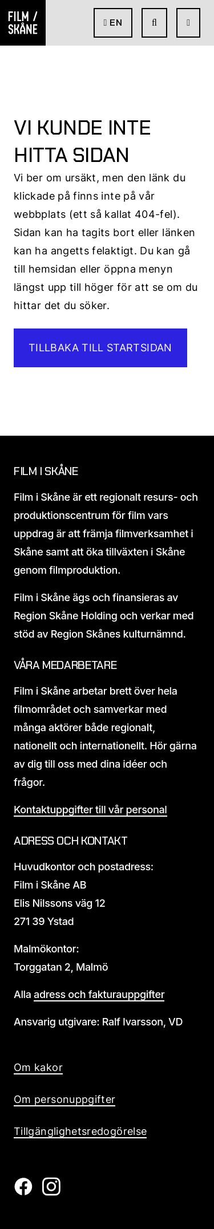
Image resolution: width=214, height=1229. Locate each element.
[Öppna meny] (188, 23)
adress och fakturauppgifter (99, 994)
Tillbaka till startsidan (100, 348)
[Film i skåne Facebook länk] (23, 1192)
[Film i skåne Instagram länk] (51, 1192)
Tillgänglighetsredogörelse (80, 1131)
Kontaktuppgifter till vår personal (90, 810)
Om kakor (38, 1067)
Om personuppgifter (64, 1099)
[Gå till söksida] (154, 23)
